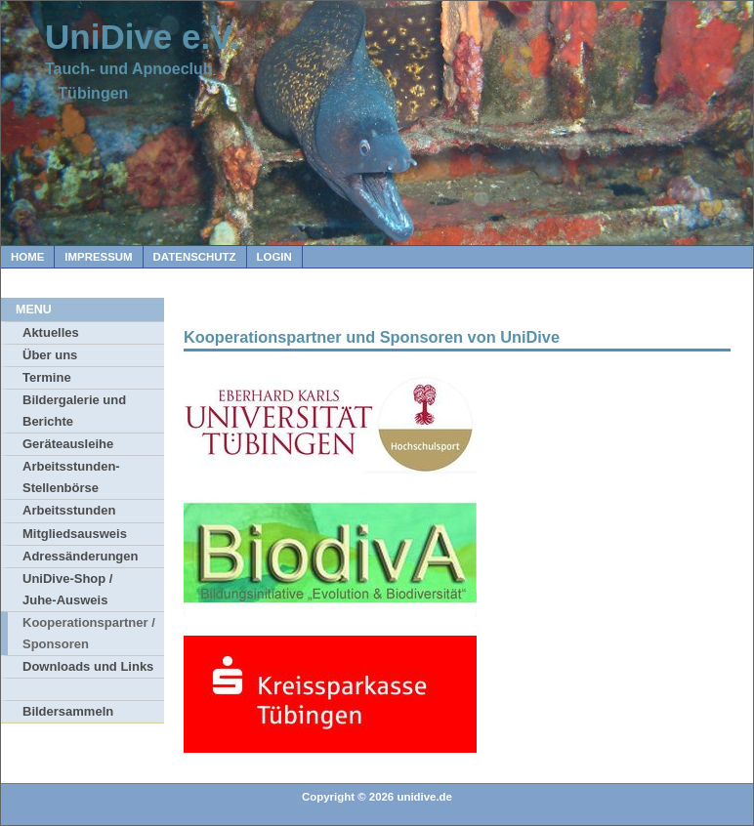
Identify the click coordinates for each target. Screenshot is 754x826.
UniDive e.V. (142, 37)
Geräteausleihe (67, 443)
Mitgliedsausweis (74, 533)
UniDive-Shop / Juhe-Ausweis (67, 589)
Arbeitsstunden (68, 510)
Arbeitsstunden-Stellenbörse (71, 477)
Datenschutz (194, 257)
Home (27, 257)
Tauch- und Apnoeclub (129, 69)
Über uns (49, 355)
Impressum (98, 257)
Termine (46, 377)
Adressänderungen (80, 556)
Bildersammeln (67, 711)
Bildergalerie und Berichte (74, 410)
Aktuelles (50, 332)
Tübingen (86, 93)
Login (274, 257)
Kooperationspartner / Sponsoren (88, 633)
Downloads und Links (87, 666)
